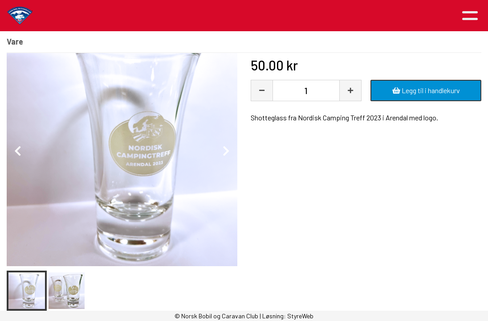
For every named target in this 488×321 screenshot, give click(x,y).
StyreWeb (300, 316)
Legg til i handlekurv (426, 90)
